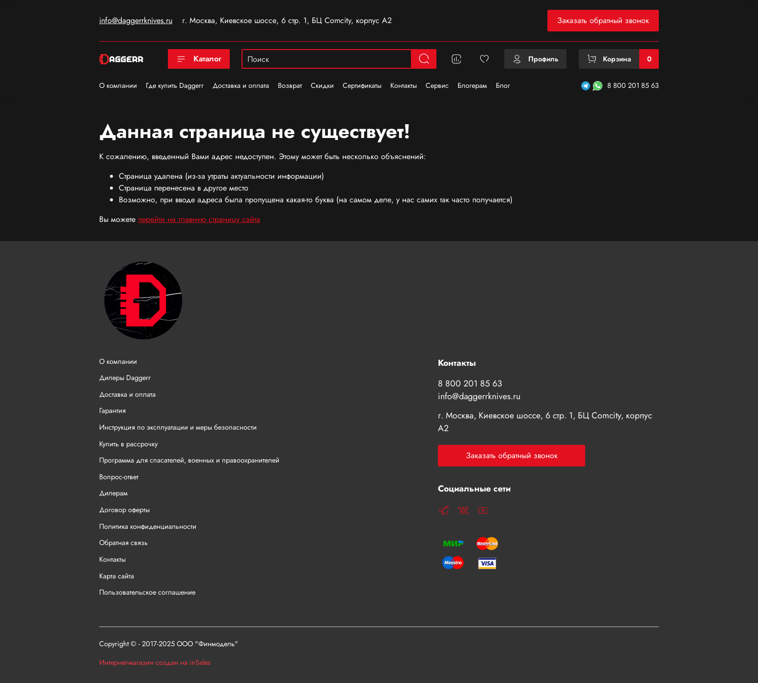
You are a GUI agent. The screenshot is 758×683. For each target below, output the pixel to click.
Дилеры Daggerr (125, 377)
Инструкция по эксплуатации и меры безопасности (178, 427)
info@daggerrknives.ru (135, 20)
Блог (503, 85)
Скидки (322, 85)
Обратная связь (123, 542)
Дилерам (113, 493)
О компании (118, 85)
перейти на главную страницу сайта (199, 219)
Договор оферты (124, 510)
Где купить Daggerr (175, 85)
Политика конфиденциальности (147, 526)
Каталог (198, 58)
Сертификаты (362, 85)
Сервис (437, 85)
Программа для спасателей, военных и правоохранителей (189, 460)
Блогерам (472, 85)
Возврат (290, 85)
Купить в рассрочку (128, 444)
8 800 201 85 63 (633, 85)
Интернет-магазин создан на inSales (155, 662)
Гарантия (112, 410)
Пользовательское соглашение (147, 592)
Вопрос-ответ (118, 477)
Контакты (403, 85)
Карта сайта (116, 576)
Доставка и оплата (241, 85)
